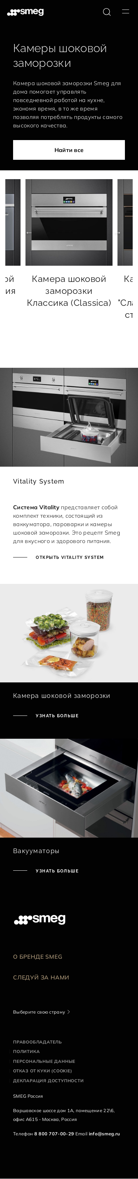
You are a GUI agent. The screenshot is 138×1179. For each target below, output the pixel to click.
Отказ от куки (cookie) (42, 1070)
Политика (26, 1051)
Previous (24, 232)
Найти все (69, 149)
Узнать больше (56, 715)
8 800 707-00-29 (54, 1133)
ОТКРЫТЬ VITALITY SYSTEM (69, 557)
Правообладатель (37, 1042)
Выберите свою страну (39, 1012)
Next (113, 232)
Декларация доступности (48, 1080)
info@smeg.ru (104, 1133)
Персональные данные (44, 1061)
